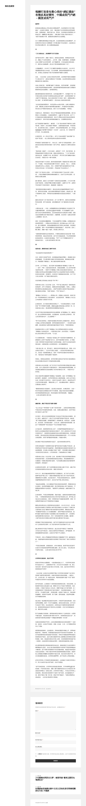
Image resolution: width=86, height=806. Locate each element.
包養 (60, 115)
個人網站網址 (38, 746)
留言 (37, 711)
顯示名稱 (38, 733)
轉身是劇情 (9, 6)
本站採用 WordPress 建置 (41, 802)
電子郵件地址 (39, 740)
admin (49, 688)
